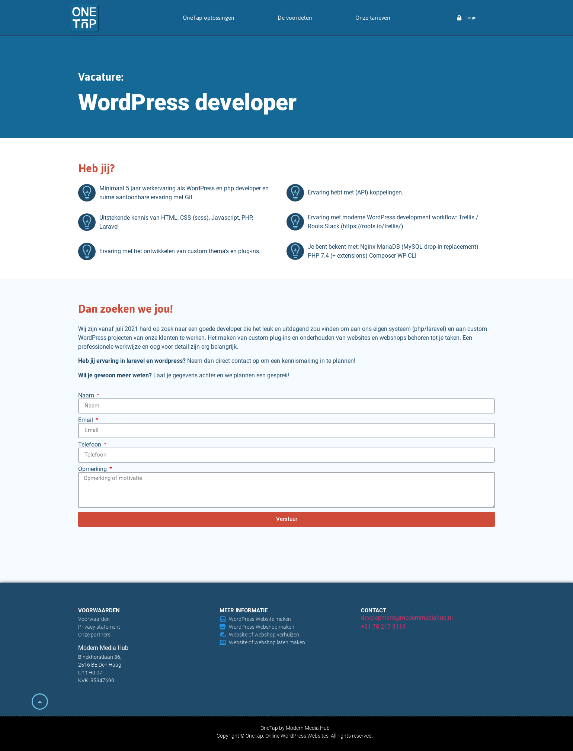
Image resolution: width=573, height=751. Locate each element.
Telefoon (90, 445)
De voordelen (295, 18)
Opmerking (93, 469)
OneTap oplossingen (208, 18)
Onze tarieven (372, 18)
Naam (87, 396)
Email (86, 420)
